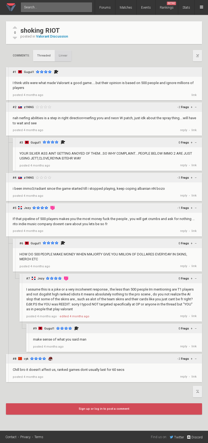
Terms (38, 437)
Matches (126, 7)
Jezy (27, 208)
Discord (195, 437)
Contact (11, 437)
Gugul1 (29, 72)
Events (146, 7)
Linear (63, 55)
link (194, 95)
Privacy (25, 437)
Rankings (168, 5)
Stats (186, 7)
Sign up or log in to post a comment (104, 409)
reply (183, 130)
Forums (105, 7)
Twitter (177, 437)
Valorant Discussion (52, 36)
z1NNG (29, 107)
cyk (26, 359)
